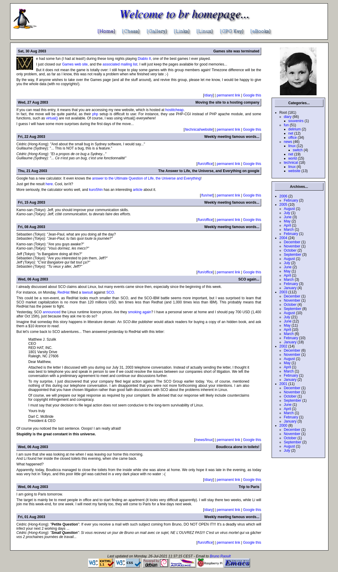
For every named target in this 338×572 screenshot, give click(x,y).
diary (288, 117)
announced (51, 312)
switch (298, 150)
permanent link (228, 95)
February (291, 200)
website (294, 171)
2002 (283, 346)
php (95, 114)
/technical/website (199, 129)
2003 (283, 292)
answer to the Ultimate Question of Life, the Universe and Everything (146, 178)
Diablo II (144, 59)
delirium (294, 129)
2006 (283, 196)
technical (291, 162)
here (49, 184)
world (292, 158)
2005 (283, 204)
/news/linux (204, 440)
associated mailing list (120, 64)
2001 (283, 384)
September (292, 255)
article (137, 190)
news (288, 142)
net (290, 133)
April (287, 225)
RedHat (63, 292)
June (288, 217)
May (287, 221)
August (289, 209)
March (289, 229)
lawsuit (87, 292)
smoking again (139, 312)
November (292, 246)
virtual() (52, 118)
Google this (252, 95)
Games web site (75, 64)
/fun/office (205, 164)
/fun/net (207, 195)
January (290, 288)
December (292, 242)
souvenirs (295, 121)
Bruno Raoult (220, 556)
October (290, 250)
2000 (283, 425)
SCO (110, 292)
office (292, 137)
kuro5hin (96, 190)
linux (292, 146)
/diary (208, 95)
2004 (283, 238)
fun (286, 125)
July (287, 213)
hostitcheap (174, 110)
